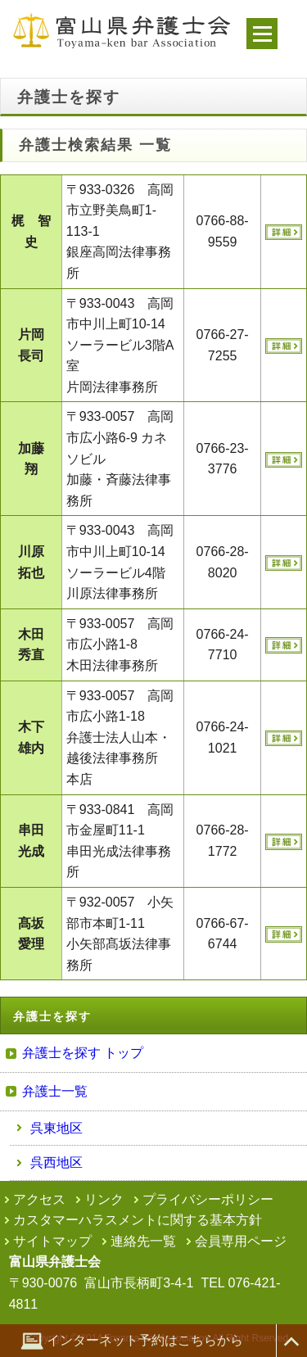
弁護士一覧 (55, 1091)
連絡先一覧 (143, 1241)
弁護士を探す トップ (82, 1053)
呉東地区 (56, 1128)
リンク (104, 1199)
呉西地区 (56, 1162)
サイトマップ (52, 1241)
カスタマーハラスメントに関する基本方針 (137, 1220)
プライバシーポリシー (207, 1199)
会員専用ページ (241, 1241)
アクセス (39, 1199)
